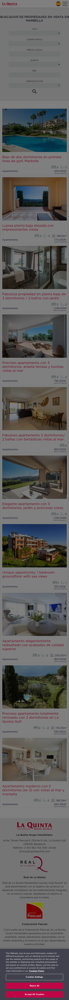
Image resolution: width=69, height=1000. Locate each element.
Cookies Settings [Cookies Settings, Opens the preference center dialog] (34, 977)
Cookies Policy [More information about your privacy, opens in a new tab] (36, 971)
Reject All (34, 986)
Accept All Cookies (34, 994)
